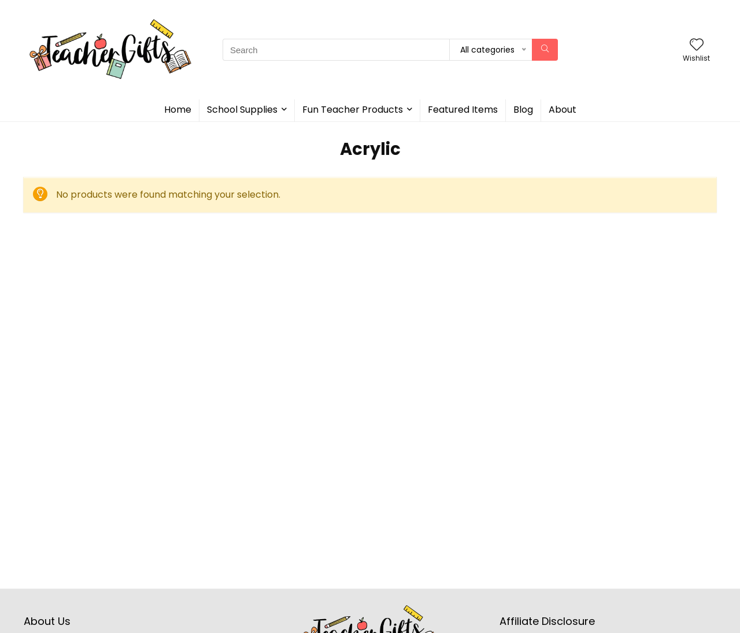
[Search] (545, 50)
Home (177, 109)
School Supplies (242, 109)
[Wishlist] (697, 45)
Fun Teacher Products (352, 109)
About (562, 109)
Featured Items (463, 109)
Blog (523, 109)
